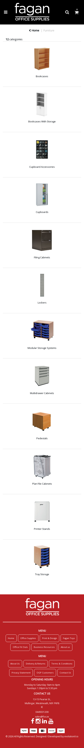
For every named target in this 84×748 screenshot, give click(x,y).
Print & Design (49, 638)
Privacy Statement (21, 672)
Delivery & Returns (35, 663)
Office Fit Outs (20, 647)
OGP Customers (45, 672)
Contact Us (65, 672)
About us (65, 647)
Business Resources (44, 647)
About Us (15, 663)
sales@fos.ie (42, 716)
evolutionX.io (71, 736)
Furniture (48, 30)
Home (34, 30)
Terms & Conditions (61, 663)
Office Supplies (28, 638)
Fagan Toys (69, 638)
